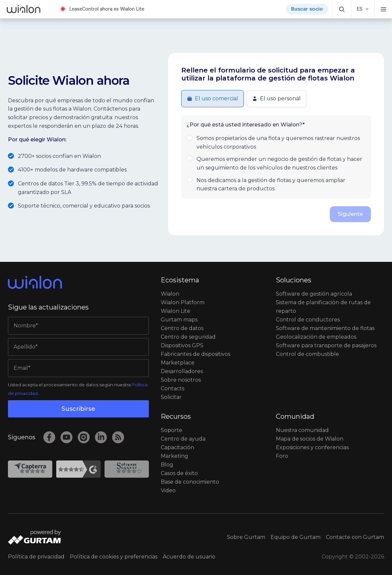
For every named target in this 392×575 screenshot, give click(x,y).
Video (168, 490)
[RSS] (118, 437)
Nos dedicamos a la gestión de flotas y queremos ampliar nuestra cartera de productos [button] (276, 184)
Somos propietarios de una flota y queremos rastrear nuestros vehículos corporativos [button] (276, 142)
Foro (282, 456)
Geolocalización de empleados (316, 337)
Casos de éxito (179, 473)
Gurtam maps (179, 319)
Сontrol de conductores (308, 319)
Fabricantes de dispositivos (195, 354)
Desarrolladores (182, 371)
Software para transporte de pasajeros (326, 345)
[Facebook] (49, 437)
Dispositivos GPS (182, 345)
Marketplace (178, 362)
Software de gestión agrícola (314, 294)
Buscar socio (307, 9)
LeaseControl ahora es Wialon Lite (106, 9)
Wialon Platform (182, 302)
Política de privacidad (36, 556)
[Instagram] (84, 437)
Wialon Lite (175, 311)
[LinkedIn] (101, 437)
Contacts (172, 388)
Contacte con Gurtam (355, 537)
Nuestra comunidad (302, 430)
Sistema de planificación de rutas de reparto (323, 306)
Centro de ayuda (183, 439)
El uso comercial (212, 98)
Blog (167, 464)
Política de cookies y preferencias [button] (113, 556)
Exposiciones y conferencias (312, 447)
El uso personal (276, 98)
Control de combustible (307, 354)
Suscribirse (78, 408)
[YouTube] (66, 437)
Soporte (171, 430)
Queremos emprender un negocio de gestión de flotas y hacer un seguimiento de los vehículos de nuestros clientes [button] (276, 163)
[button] (341, 9)
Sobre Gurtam (246, 537)
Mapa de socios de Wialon (309, 439)
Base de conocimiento (190, 482)
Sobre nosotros (181, 380)
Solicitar (171, 397)
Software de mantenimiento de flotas (325, 328)
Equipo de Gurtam (296, 537)
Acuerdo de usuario (189, 556)
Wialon (170, 294)
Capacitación (177, 447)
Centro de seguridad (188, 337)
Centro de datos (182, 328)
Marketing (174, 456)
